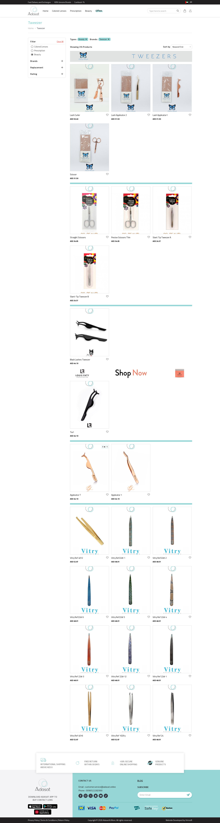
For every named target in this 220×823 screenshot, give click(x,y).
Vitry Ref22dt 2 (160, 557)
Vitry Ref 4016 (76, 735)
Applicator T (75, 494)
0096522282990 (94, 790)
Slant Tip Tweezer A (162, 237)
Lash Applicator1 (160, 115)
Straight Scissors (78, 237)
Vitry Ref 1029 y (118, 735)
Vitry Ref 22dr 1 (160, 676)
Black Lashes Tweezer (80, 359)
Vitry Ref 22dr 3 (77, 676)
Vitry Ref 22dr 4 (160, 617)
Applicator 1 (116, 494)
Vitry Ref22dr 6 (77, 617)
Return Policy (63, 820)
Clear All (60, 41)
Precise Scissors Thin (120, 237)
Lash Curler (75, 115)
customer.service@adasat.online (100, 786)
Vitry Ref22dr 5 (118, 617)
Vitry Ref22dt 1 (118, 557)
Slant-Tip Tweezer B (79, 296)
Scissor (73, 174)
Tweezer (104, 39)
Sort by (166, 46)
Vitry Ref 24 (158, 735)
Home (45, 10)
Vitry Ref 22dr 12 (118, 676)
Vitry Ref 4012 (76, 557)
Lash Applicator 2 (119, 115)
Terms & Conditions (49, 820)
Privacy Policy (33, 820)
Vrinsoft (188, 820)
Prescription (75, 10)
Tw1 (72, 432)
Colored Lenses (59, 10)
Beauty (88, 10)
